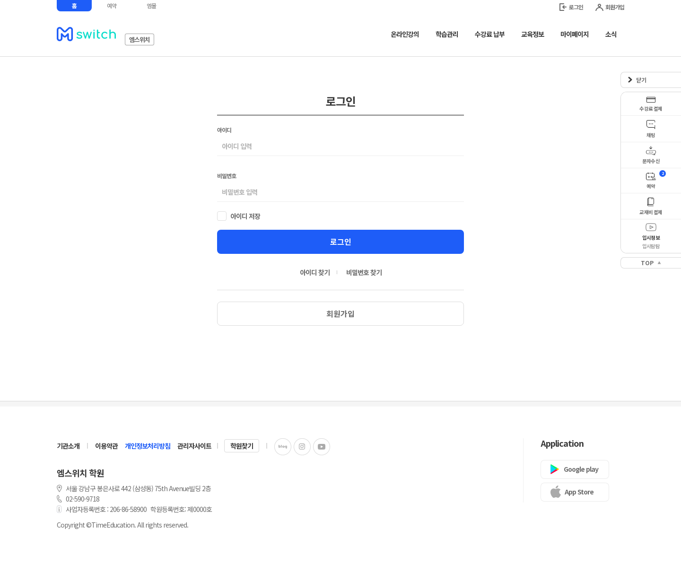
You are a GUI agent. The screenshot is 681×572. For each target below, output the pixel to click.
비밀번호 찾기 (364, 272)
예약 (111, 5)
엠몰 (151, 5)
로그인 (571, 7)
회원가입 (609, 7)
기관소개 (68, 446)
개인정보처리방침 (147, 446)
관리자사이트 (194, 446)
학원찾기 (241, 446)
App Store (579, 491)
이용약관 (106, 446)
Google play (581, 469)
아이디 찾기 (315, 272)
